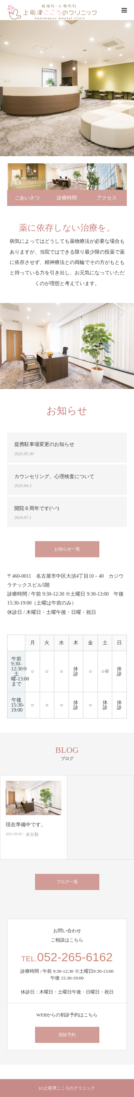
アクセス (107, 198)
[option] (67, 88)
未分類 (32, 834)
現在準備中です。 (26, 824)
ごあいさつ (27, 198)
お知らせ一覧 (67, 549)
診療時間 (67, 198)
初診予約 (67, 1034)
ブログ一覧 (67, 881)
